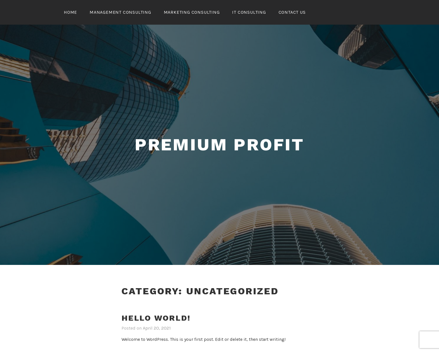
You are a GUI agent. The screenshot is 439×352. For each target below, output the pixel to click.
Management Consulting (120, 12)
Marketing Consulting (192, 12)
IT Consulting (249, 12)
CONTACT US (292, 12)
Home (70, 12)
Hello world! (156, 318)
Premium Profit (219, 145)
